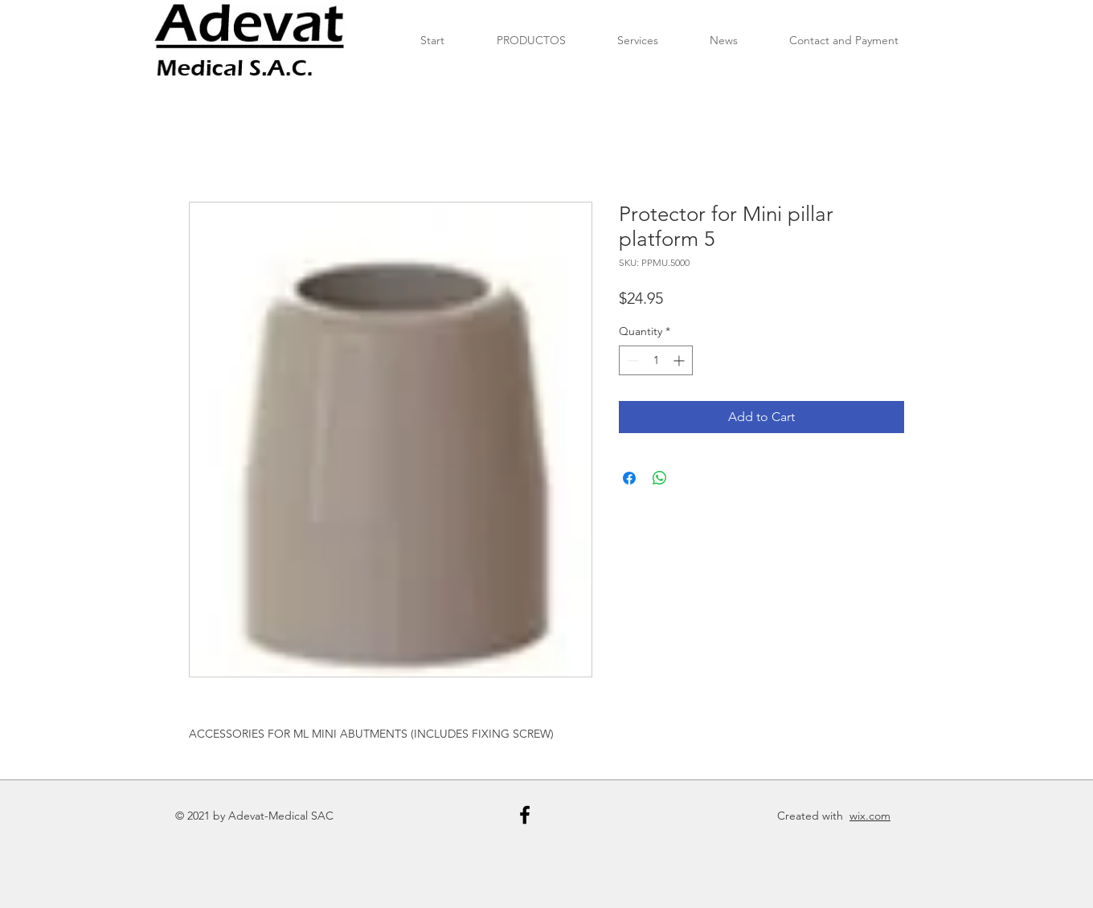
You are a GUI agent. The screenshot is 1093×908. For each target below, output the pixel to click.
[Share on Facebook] (629, 478)
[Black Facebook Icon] (525, 815)
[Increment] (680, 360)
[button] (531, 40)
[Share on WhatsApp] (659, 478)
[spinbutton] (655, 360)
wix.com (869, 815)
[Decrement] (631, 360)
